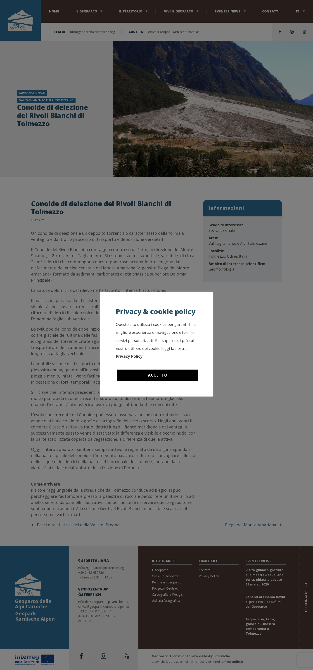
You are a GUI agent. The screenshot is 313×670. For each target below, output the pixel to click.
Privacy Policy (129, 356)
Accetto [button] (158, 375)
